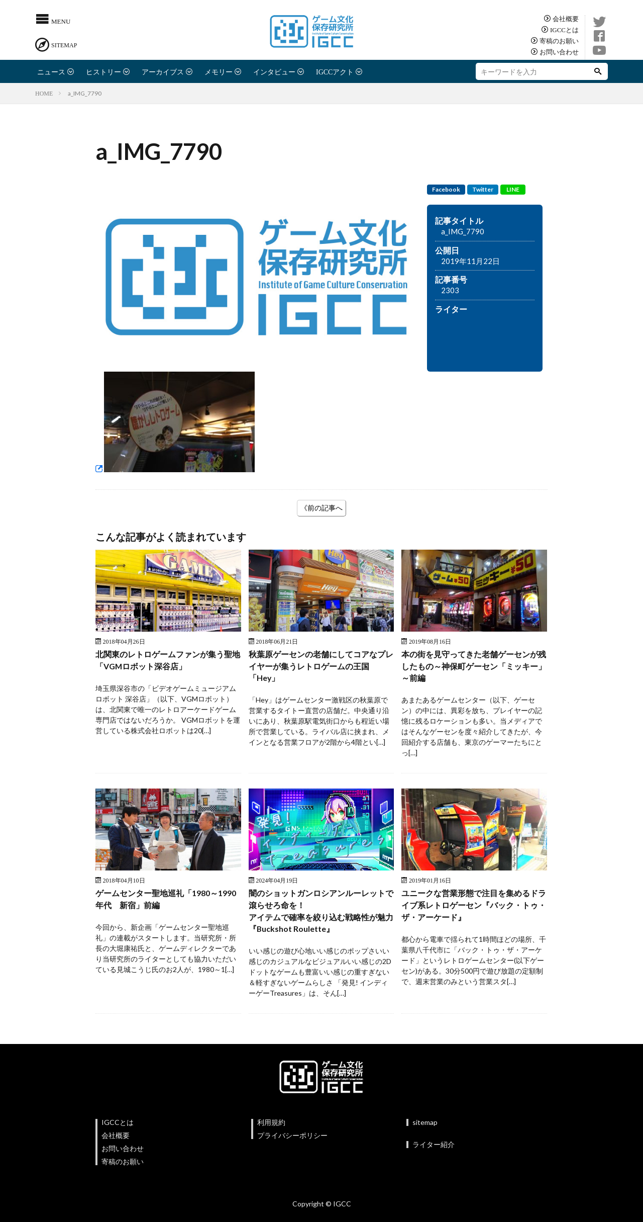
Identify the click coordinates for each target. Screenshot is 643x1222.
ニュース (51, 71)
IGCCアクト (335, 71)
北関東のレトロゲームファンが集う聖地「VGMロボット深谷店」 (167, 661)
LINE (512, 189)
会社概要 (566, 18)
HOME (44, 93)
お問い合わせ (559, 51)
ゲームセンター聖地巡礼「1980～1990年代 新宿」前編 (164, 905)
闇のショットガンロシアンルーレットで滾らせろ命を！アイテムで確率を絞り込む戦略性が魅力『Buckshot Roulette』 (321, 918)
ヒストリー (103, 71)
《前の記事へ (321, 507)
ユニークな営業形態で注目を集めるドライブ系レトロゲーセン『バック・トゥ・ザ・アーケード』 (473, 912)
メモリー (218, 71)
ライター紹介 (433, 1154)
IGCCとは (564, 29)
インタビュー (274, 71)
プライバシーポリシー (292, 1145)
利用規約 (271, 1132)
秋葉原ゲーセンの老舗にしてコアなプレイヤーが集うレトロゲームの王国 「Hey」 (321, 668)
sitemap (425, 1132)
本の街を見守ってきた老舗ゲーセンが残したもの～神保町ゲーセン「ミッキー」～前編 (473, 668)
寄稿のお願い (559, 40)
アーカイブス (163, 71)
